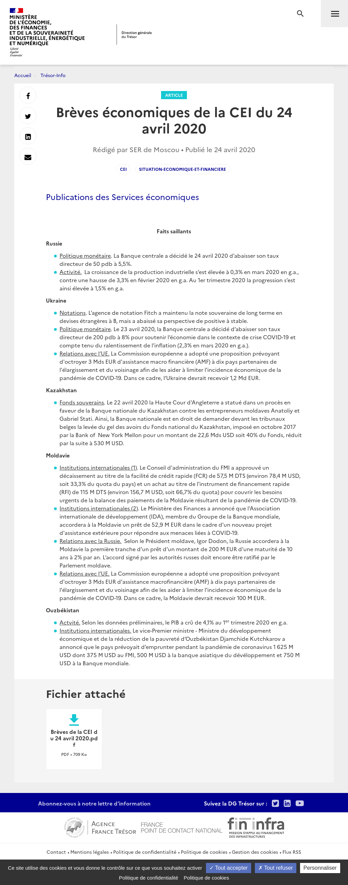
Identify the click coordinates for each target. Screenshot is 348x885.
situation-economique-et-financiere (182, 169)
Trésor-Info (53, 75)
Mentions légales (89, 851)
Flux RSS (291, 851)
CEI (123, 169)
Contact (56, 851)
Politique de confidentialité (144, 851)
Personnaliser (320, 868)
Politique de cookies (204, 851)
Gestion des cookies (255, 851)
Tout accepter (228, 868)
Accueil (22, 75)
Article (174, 95)
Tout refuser (275, 868)
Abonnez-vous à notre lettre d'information (94, 803)
